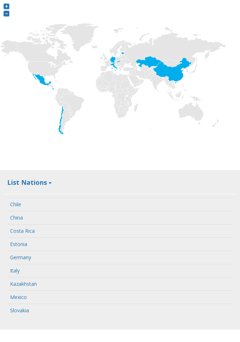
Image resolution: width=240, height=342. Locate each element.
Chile (15, 204)
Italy (15, 270)
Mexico (18, 297)
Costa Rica (22, 230)
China (16, 217)
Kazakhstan (23, 283)
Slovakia (19, 310)
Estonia (18, 244)
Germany (20, 257)
